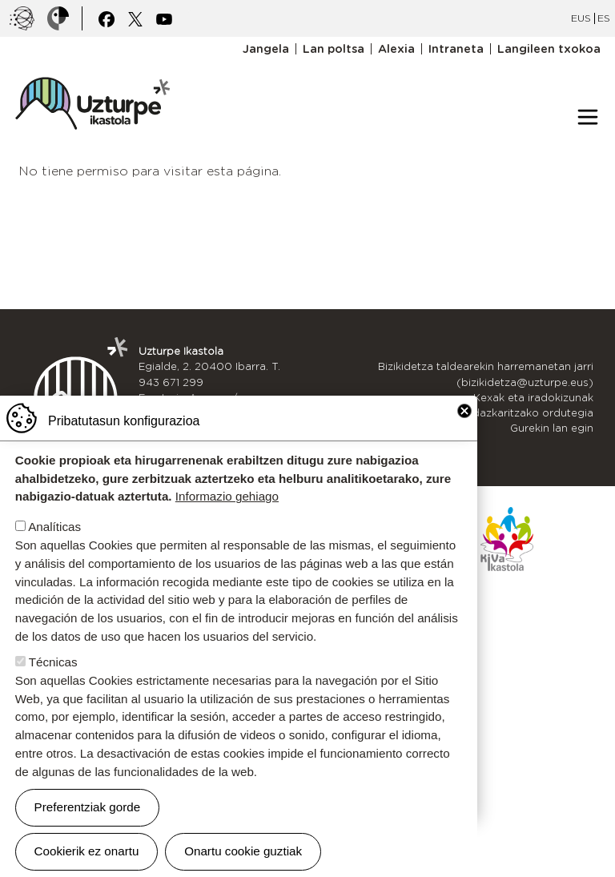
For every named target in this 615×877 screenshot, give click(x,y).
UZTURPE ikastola (92, 69)
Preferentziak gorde (87, 808)
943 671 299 (171, 382)
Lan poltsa (333, 48)
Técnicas (53, 663)
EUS (581, 18)
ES (603, 18)
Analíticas (54, 527)
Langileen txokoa (549, 48)
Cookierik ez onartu (86, 852)
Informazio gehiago (227, 497)
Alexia (396, 48)
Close (464, 411)
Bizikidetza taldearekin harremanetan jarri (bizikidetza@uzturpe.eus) (485, 374)
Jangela (266, 48)
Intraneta (456, 48)
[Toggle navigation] (588, 117)
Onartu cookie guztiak (243, 852)
